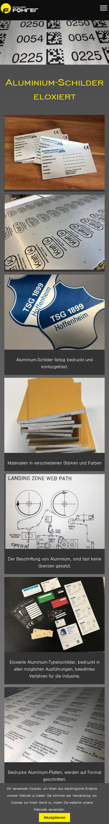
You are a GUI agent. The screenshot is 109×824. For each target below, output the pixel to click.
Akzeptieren (55, 817)
